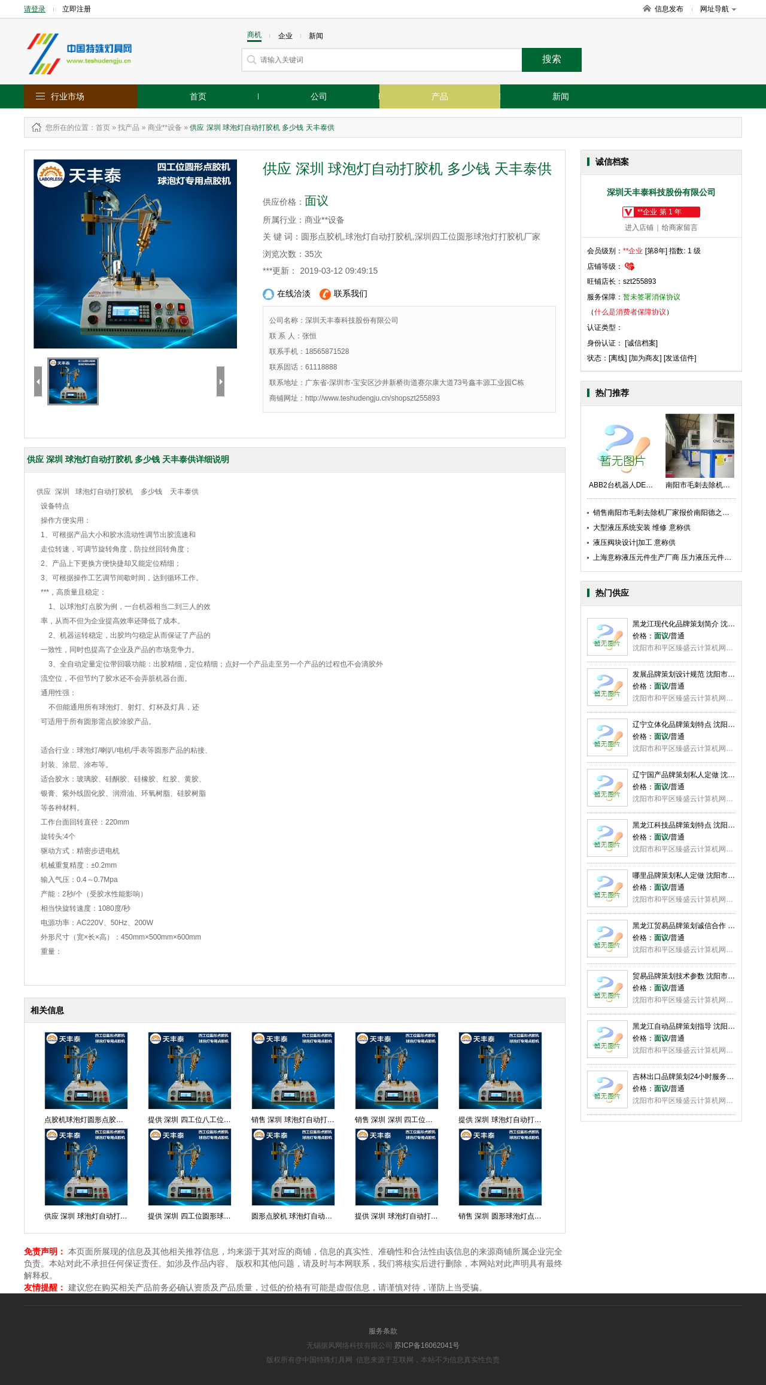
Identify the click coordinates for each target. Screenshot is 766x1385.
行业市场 (67, 96)
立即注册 (76, 9)
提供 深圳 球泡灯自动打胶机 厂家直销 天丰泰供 (534, 1120)
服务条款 (383, 1331)
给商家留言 (680, 227)
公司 (319, 96)
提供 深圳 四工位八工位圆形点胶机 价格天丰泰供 (226, 1120)
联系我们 (343, 294)
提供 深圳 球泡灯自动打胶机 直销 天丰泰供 (423, 1216)
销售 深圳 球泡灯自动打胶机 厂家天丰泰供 (319, 1120)
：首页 (99, 127)
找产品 (128, 127)
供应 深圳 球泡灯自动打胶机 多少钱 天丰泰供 (116, 1216)
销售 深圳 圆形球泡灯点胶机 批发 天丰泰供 (526, 1216)
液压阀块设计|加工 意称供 (634, 542)
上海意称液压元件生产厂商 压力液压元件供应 (665, 557)
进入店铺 (639, 227)
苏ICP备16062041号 (427, 1345)
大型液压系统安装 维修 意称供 (642, 527)
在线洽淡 (287, 294)
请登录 (34, 9)
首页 (198, 96)
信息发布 (669, 9)
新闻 (560, 96)
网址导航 (718, 9)
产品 (439, 96)
